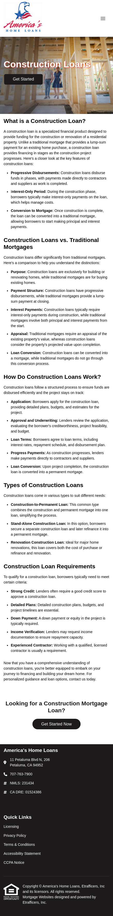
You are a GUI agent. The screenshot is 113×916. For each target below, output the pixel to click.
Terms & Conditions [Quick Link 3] (19, 844)
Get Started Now (56, 724)
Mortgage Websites (39, 897)
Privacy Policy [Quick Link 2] (15, 835)
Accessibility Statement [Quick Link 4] (22, 853)
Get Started (23, 79)
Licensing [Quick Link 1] (11, 826)
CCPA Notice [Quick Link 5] (14, 862)
